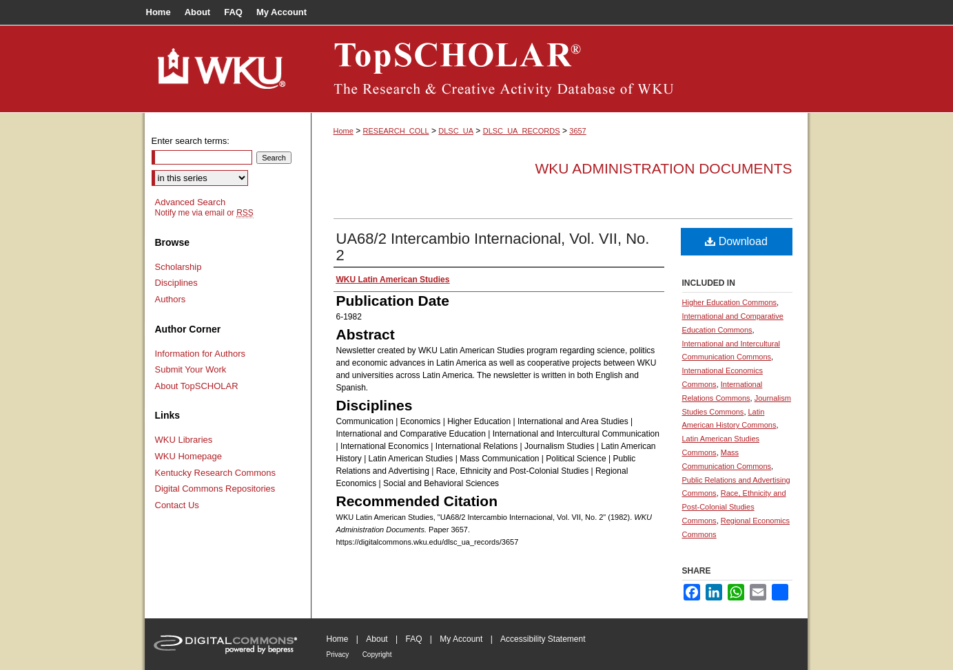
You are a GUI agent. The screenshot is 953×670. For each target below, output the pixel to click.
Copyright (377, 654)
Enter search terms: (190, 141)
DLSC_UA (455, 131)
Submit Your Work (191, 369)
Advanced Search (190, 202)
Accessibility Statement (542, 639)
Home (343, 131)
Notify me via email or (204, 213)
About (376, 639)
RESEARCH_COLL (396, 131)
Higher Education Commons (729, 302)
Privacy (338, 654)
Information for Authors (200, 353)
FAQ (413, 639)
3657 (577, 131)
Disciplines (176, 283)
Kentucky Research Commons (215, 473)
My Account (461, 639)
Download (736, 241)
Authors (170, 299)
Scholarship (178, 267)
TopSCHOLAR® (559, 68)
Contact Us (177, 505)
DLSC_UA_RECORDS (521, 131)
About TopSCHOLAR (196, 386)
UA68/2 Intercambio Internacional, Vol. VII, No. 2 (493, 247)
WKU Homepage (189, 456)
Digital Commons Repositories (215, 488)
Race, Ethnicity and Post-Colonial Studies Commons (734, 507)
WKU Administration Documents (663, 168)
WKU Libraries (184, 440)
